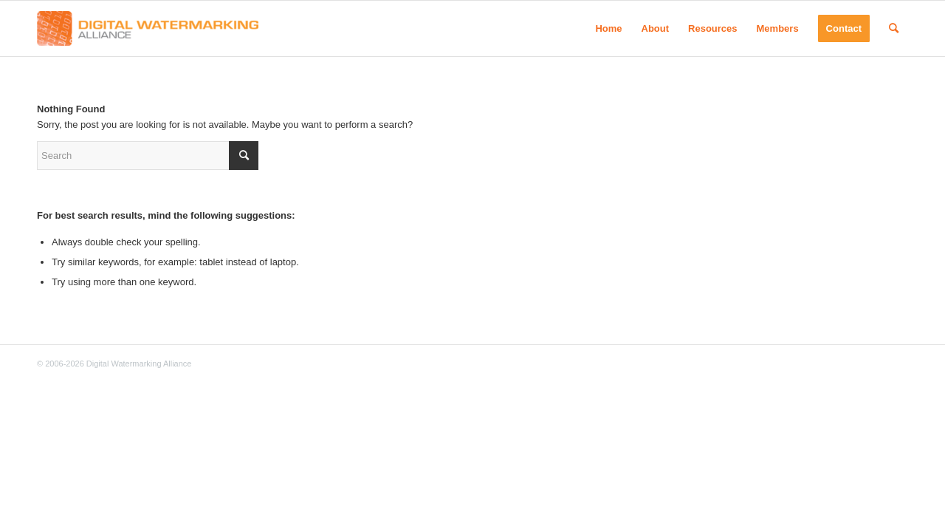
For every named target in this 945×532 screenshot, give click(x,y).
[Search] (893, 28)
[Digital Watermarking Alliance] (147, 28)
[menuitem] (608, 28)
